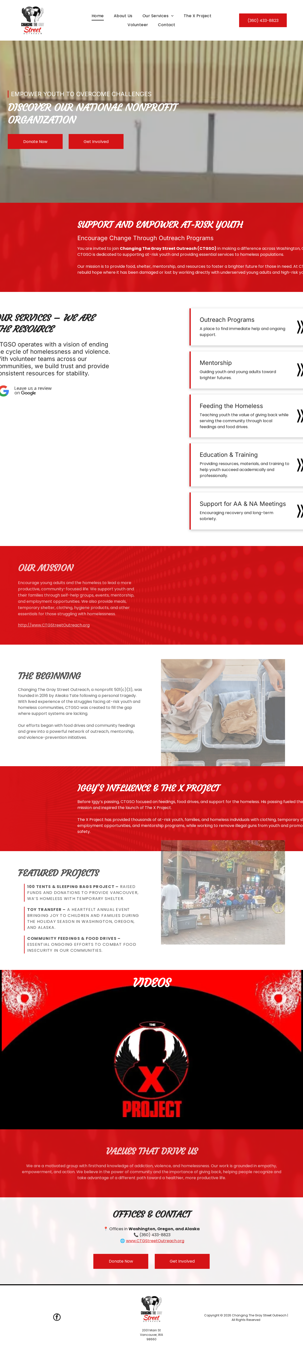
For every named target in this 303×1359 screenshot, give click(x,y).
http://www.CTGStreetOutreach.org (54, 625)
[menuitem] (98, 15)
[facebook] (57, 1317)
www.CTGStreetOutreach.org (155, 1241)
